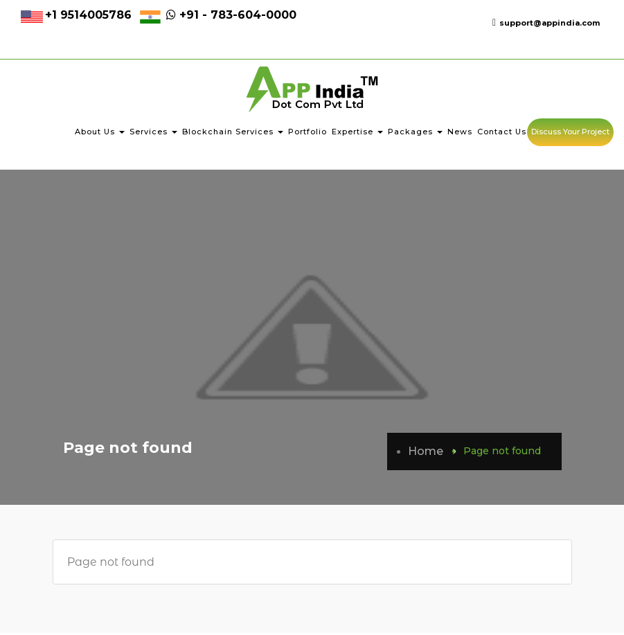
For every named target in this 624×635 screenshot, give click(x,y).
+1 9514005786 (88, 14)
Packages (415, 133)
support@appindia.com (546, 23)
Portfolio (307, 133)
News (459, 133)
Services (153, 133)
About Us (100, 133)
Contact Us (501, 133)
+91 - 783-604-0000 (229, 14)
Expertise (357, 133)
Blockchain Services (232, 133)
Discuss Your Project (570, 133)
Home (425, 453)
